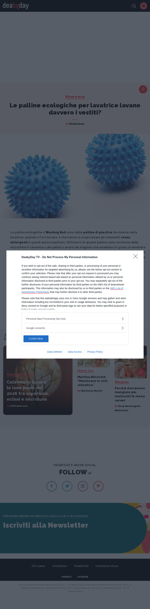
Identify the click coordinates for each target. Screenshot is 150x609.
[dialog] (75, 304)
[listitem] (75, 318)
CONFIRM (40, 338)
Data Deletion (54, 352)
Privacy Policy (95, 352)
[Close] (136, 257)
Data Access (75, 352)
